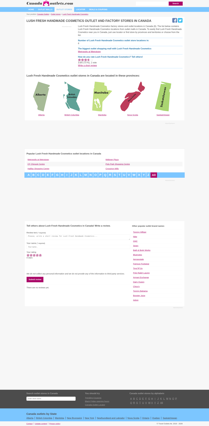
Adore (135, 300)
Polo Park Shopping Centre (118, 164)
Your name (36, 244)
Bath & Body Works (142, 250)
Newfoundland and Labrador (111, 418)
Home (31, 9)
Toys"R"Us (138, 268)
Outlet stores (64, 9)
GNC (135, 241)
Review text (36, 232)
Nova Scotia (133, 418)
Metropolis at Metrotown (89, 52)
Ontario (145, 418)
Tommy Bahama (140, 291)
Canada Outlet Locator (95, 405)
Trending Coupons (93, 398)
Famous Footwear (141, 264)
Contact (29, 424)
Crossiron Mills (112, 168)
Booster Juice (139, 295)
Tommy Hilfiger (139, 232)
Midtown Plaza (112, 159)
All (154, 175)
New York (89, 418)
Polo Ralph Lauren (141, 273)
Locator (80, 9)
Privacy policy (54, 424)
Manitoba (59, 418)
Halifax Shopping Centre (38, 168)
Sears (135, 246)
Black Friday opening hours (97, 401)
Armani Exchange (141, 277)
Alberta (29, 418)
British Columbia (44, 418)
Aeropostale (138, 259)
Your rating (31, 253)
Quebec (156, 418)
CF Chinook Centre (36, 164)
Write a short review (87, 65)
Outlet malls (45, 9)
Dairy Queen (138, 282)
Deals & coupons (98, 9)
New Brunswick (74, 418)
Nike (135, 236)
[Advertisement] (49, 47)
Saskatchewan (170, 418)
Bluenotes (137, 255)
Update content (41, 424)
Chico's (136, 286)
